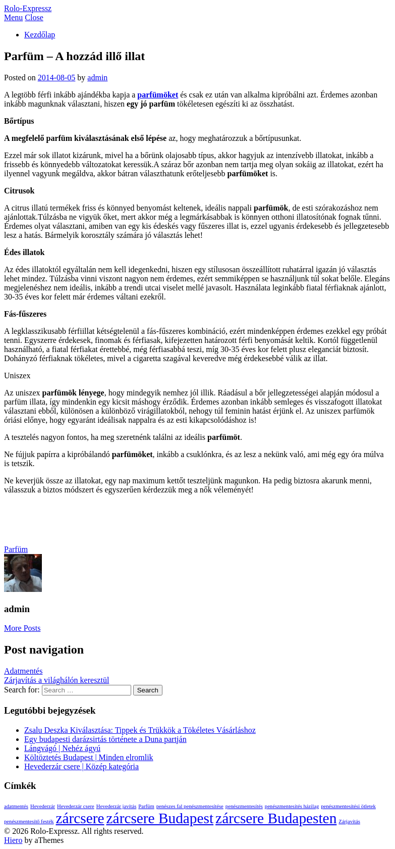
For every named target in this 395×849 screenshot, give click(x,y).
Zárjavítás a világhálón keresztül (56, 680)
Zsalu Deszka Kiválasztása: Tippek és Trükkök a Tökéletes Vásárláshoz (140, 730)
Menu (13, 17)
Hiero (13, 840)
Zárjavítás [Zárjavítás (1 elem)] (349, 821)
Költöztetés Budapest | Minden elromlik (88, 757)
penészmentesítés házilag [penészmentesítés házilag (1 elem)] (292, 806)
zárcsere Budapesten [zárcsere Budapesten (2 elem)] (275, 818)
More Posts (22, 628)
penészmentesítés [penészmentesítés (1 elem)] (244, 806)
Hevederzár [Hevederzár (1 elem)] (42, 806)
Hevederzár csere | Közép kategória (81, 766)
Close (34, 17)
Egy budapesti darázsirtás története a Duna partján (105, 739)
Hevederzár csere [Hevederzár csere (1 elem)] (75, 806)
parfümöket (157, 94)
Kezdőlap (39, 34)
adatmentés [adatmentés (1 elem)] (16, 806)
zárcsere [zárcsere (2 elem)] (80, 818)
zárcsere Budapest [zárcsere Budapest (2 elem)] (160, 818)
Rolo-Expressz (27, 8)
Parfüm (16, 549)
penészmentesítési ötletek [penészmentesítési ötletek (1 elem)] (348, 806)
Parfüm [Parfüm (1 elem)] (146, 806)
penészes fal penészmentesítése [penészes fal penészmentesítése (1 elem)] (189, 806)
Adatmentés (23, 671)
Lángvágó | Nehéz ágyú (62, 748)
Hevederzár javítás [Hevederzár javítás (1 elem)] (116, 806)
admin (97, 77)
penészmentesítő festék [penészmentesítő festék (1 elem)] (29, 821)
